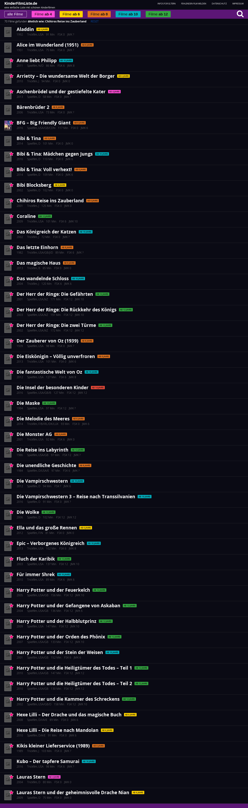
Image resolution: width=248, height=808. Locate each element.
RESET (95, 21)
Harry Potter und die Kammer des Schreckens (68, 699)
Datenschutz (219, 3)
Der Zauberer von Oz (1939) (47, 341)
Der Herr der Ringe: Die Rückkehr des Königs (66, 309)
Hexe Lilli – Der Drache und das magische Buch (69, 714)
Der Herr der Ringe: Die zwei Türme (56, 325)
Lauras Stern (31, 777)
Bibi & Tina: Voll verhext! (44, 169)
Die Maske (28, 403)
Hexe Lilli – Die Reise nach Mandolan (57, 730)
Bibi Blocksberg (34, 185)
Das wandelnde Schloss (43, 278)
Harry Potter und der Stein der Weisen (60, 652)
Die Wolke (28, 512)
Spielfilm (32, 66)
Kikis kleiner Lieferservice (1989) (53, 746)
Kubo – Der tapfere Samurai (48, 761)
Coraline (26, 216)
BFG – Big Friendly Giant (44, 123)
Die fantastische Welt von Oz (49, 372)
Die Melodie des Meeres (43, 418)
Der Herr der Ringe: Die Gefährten (55, 294)
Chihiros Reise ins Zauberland (65, 21)
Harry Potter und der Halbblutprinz (56, 621)
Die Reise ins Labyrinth (42, 450)
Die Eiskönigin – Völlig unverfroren (56, 356)
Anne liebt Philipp (37, 60)
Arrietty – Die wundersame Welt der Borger (66, 76)
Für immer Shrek (36, 574)
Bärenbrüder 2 (33, 107)
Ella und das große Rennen (47, 527)
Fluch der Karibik (36, 559)
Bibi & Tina (29, 138)
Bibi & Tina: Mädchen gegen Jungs (55, 154)
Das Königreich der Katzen (46, 232)
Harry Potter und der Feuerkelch (53, 590)
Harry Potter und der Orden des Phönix (61, 637)
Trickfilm (32, 34)
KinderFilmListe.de (20, 3)
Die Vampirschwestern (42, 481)
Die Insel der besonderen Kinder (52, 387)
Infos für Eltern (167, 3)
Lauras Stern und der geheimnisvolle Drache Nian (73, 792)
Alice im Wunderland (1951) (48, 45)
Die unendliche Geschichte (46, 465)
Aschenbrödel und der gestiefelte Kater (61, 91)
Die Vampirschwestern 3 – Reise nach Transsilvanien (76, 496)
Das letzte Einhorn (37, 247)
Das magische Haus (39, 263)
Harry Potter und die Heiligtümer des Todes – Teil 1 (74, 668)
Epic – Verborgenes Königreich (50, 543)
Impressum (238, 3)
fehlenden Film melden (193, 3)
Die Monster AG (34, 434)
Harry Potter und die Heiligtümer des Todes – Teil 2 (74, 683)
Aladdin (25, 29)
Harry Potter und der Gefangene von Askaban (68, 605)
